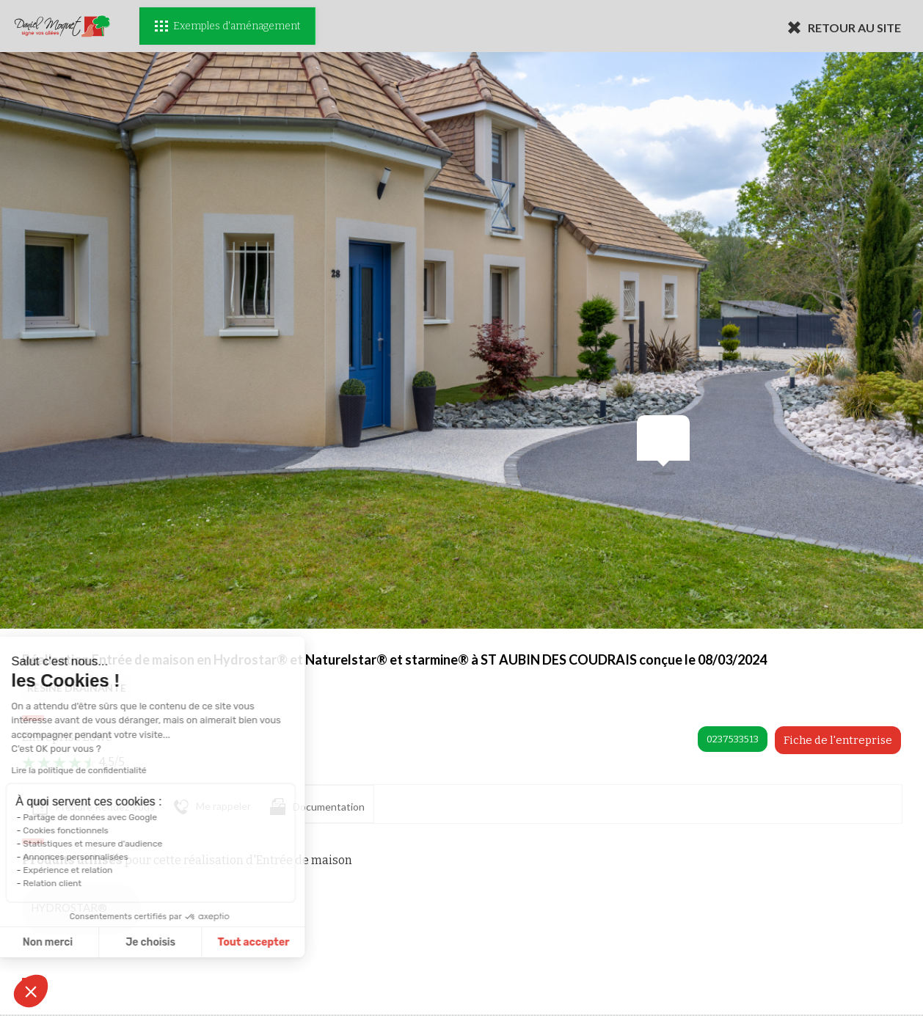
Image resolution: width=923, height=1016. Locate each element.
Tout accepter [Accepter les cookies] (163, 942)
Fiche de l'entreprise (838, 740)
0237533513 (733, 739)
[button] (30, 991)
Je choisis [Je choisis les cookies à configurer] (60, 942)
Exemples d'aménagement (227, 26)
